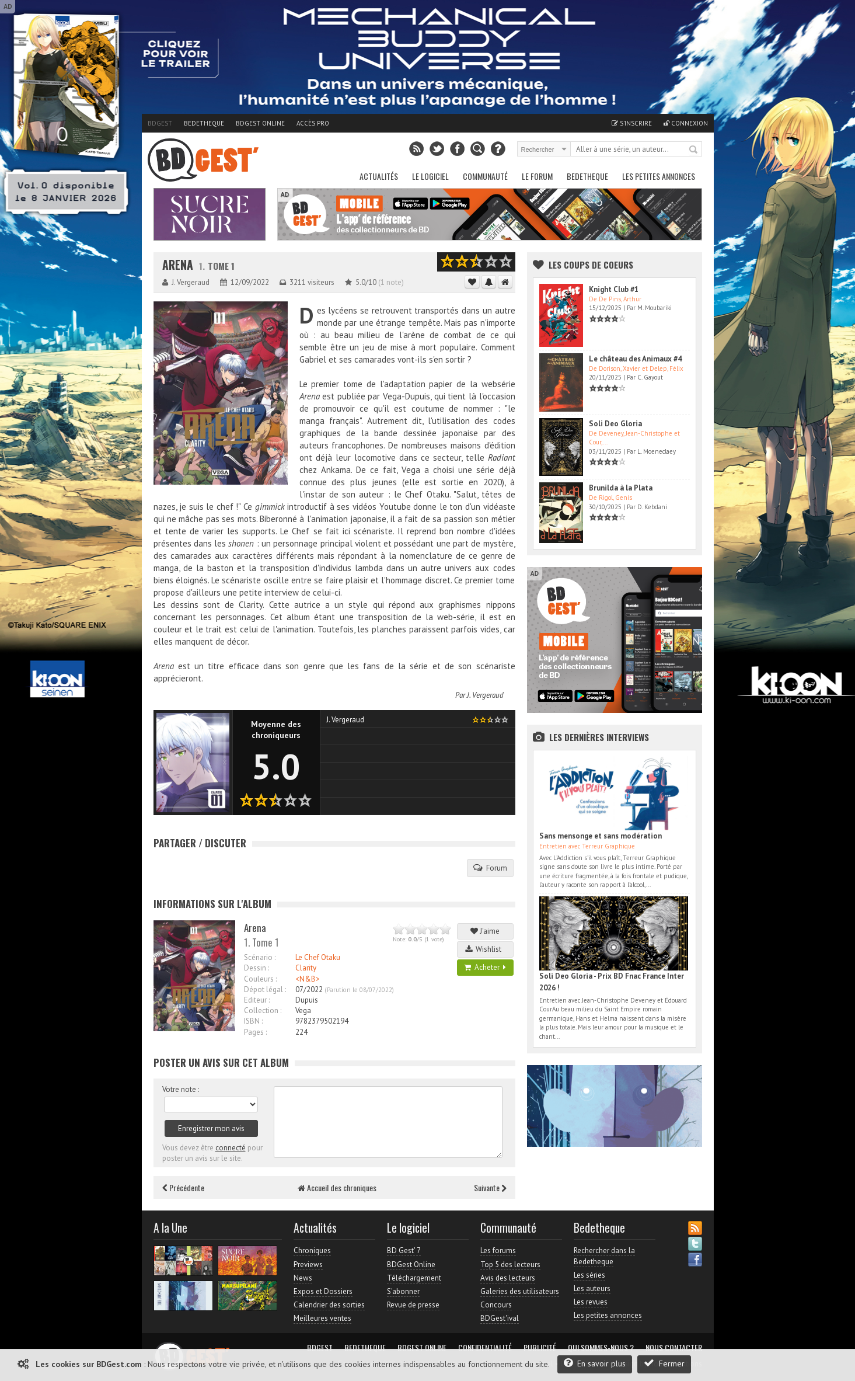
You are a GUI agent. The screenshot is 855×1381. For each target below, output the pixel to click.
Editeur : (257, 1000)
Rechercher (694, 150)
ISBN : (253, 1021)
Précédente (183, 1187)
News (303, 1278)
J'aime (485, 931)
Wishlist (485, 949)
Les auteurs (592, 1288)
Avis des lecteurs (507, 1278)
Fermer (664, 1363)
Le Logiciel (430, 176)
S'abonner (403, 1291)
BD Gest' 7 (404, 1250)
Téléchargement (414, 1278)
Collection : (262, 1010)
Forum (490, 867)
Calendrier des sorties (329, 1305)
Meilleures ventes (322, 1318)
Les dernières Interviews (599, 736)
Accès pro (312, 123)
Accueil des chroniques (337, 1187)
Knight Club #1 (613, 289)
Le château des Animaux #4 (635, 359)
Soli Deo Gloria (615, 424)
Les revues (591, 1302)
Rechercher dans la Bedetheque (604, 1256)
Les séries (589, 1275)
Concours (496, 1305)
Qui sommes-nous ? (601, 1348)
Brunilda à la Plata (620, 488)
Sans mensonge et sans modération (600, 836)
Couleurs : (260, 979)
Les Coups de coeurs (591, 264)
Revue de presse (413, 1305)
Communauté (485, 176)
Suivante (490, 1187)
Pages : (255, 1032)
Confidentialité (485, 1348)
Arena (177, 264)
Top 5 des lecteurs (510, 1264)
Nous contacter (673, 1348)
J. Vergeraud (485, 695)
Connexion (686, 123)
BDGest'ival (499, 1318)
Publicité (540, 1348)
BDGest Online (260, 123)
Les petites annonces (658, 176)
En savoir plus (595, 1363)
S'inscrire (632, 123)
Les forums (498, 1250)
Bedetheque (204, 123)
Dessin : (256, 968)
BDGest (160, 123)
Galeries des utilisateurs (519, 1291)
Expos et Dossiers (323, 1291)
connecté (230, 1148)
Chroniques (312, 1250)
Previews (308, 1264)
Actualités (379, 176)
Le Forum (537, 176)
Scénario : (259, 957)
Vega (303, 1010)
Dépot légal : (265, 989)
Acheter (485, 967)
